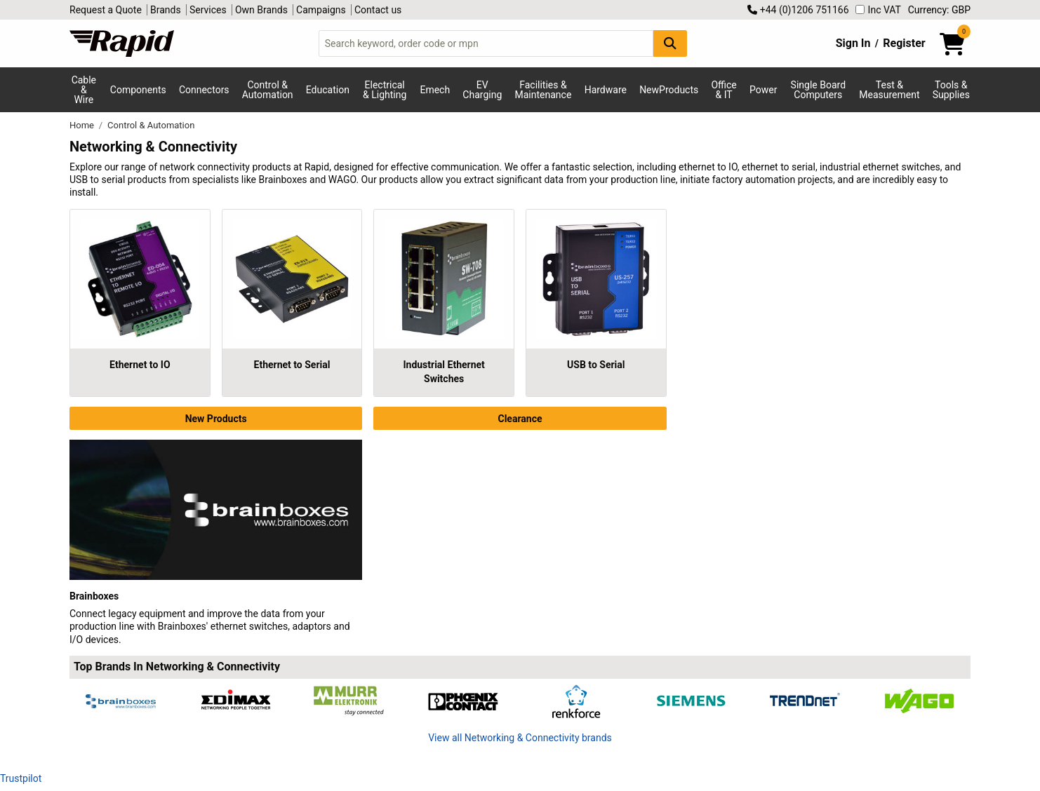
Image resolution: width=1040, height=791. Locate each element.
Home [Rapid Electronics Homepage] (82, 125)
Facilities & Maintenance (543, 89)
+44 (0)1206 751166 (797, 10)
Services (208, 9)
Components (138, 89)
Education (327, 89)
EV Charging (482, 89)
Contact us (377, 9)
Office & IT (723, 89)
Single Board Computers (818, 89)
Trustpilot (20, 778)
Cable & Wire (84, 89)
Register (904, 43)
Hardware (606, 89)
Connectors (204, 89)
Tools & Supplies (951, 89)
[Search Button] (670, 43)
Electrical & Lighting (384, 89)
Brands (165, 9)
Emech (435, 89)
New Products (216, 418)
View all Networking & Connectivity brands (520, 737)
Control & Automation (267, 89)
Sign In (853, 43)
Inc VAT (878, 10)
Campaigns (321, 9)
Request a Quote (105, 9)
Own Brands (261, 9)
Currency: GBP (939, 10)
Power (763, 89)
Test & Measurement (889, 89)
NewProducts (668, 89)
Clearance (520, 418)
